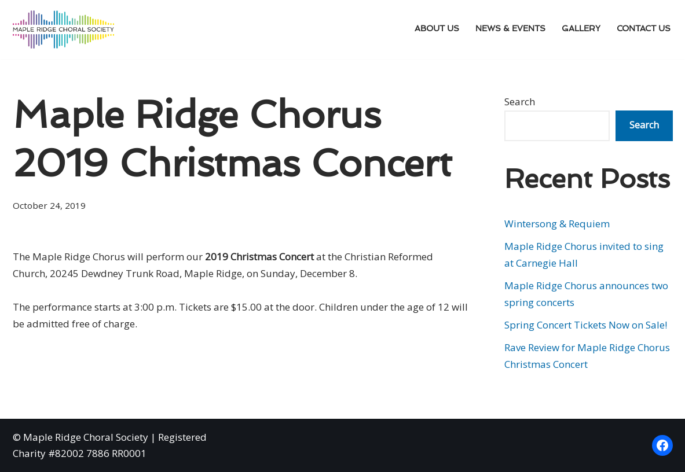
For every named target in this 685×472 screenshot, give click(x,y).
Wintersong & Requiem (557, 223)
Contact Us (644, 29)
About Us (437, 29)
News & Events (510, 29)
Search (519, 101)
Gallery (581, 29)
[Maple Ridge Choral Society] (63, 29)
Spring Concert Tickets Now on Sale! (585, 324)
